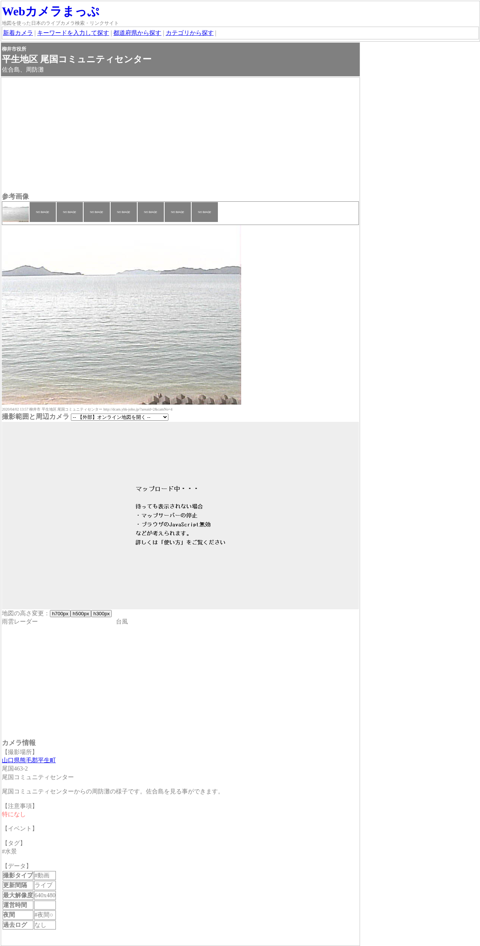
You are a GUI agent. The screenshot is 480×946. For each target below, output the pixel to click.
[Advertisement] (180, 135)
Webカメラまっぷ (50, 11)
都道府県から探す (137, 33)
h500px (80, 613)
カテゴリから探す (190, 33)
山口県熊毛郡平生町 (29, 760)
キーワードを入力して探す (73, 33)
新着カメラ (18, 33)
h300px (101, 613)
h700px (60, 613)
